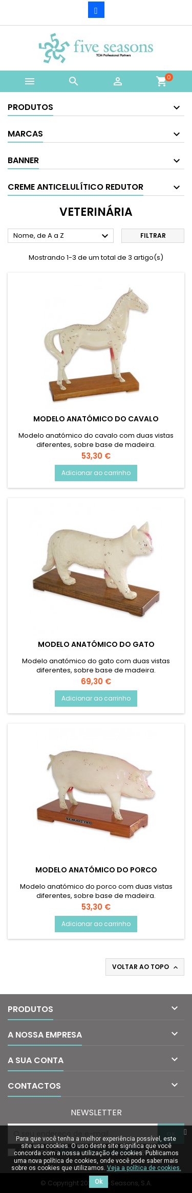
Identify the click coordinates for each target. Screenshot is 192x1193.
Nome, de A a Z (62, 236)
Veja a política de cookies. (144, 1168)
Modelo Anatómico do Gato (96, 644)
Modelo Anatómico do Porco (96, 870)
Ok (98, 1181)
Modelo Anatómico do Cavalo (96, 419)
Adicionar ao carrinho (96, 472)
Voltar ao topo (146, 967)
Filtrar (153, 235)
